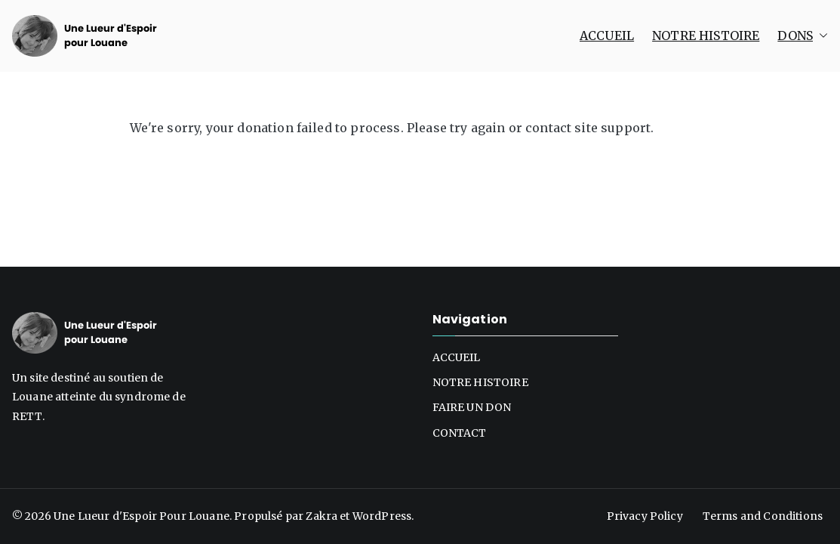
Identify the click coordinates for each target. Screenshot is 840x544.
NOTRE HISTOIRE (705, 35)
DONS (802, 36)
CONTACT (459, 433)
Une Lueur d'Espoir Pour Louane (141, 516)
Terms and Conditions (763, 516)
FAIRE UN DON (472, 407)
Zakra (321, 516)
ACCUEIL (607, 35)
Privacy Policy (645, 516)
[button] (820, 36)
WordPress (381, 516)
